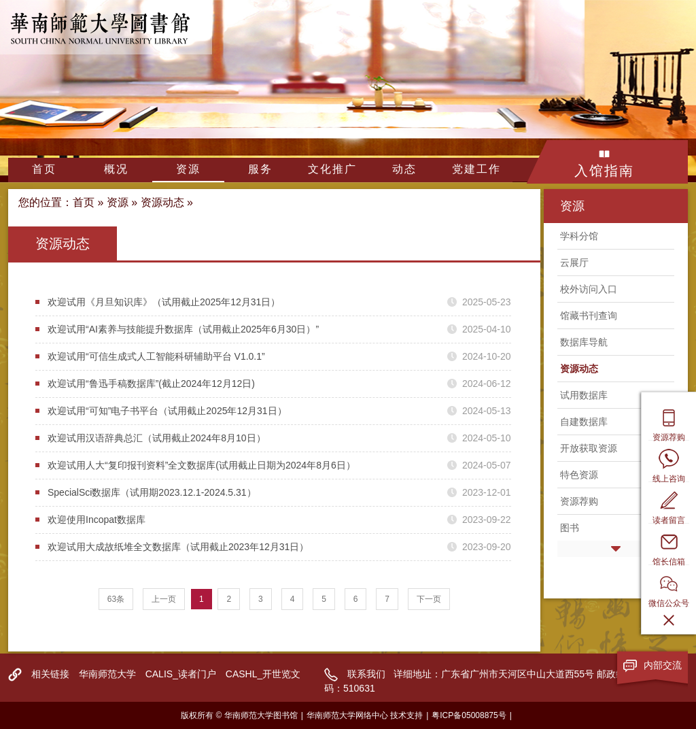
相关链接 (50, 673)
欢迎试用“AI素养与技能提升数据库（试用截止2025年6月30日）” (183, 329)
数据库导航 (584, 342)
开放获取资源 (588, 448)
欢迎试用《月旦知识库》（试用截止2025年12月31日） (164, 301)
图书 (569, 527)
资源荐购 (579, 501)
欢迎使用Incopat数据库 (96, 519)
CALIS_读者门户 (180, 673)
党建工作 (476, 169)
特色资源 (579, 474)
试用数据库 (584, 395)
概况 (116, 169)
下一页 (429, 599)
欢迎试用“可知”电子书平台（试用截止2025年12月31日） (167, 410)
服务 (260, 169)
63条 (115, 599)
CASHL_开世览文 (263, 673)
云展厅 (574, 262)
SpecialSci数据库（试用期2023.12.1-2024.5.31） (152, 492)
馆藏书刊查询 (588, 315)
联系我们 (366, 673)
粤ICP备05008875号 (469, 715)
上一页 (164, 599)
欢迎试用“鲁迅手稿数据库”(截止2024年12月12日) (151, 383)
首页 (44, 169)
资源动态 (162, 202)
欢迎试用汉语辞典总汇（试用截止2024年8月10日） (157, 438)
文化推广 (332, 169)
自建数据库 (584, 421)
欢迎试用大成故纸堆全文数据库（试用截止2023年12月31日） (178, 546)
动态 (404, 169)
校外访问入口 (588, 289)
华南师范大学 (107, 673)
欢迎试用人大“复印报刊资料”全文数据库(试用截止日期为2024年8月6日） (201, 465)
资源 (188, 169)
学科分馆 (579, 236)
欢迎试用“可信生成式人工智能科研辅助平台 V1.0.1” (156, 356)
